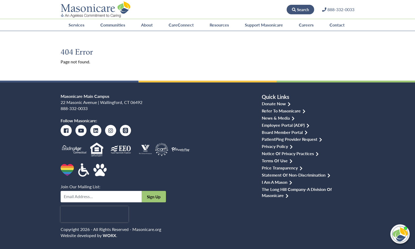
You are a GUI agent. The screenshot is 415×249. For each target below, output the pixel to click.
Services (76, 25)
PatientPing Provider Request (289, 139)
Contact (337, 25)
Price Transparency (280, 168)
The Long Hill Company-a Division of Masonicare (297, 192)
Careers (306, 25)
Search (300, 9)
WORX (109, 235)
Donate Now (268, 9)
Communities (112, 25)
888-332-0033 (74, 108)
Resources (219, 25)
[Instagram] (110, 130)
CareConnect (181, 25)
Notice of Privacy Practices (288, 153)
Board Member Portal (282, 132)
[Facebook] (66, 130)
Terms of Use (275, 161)
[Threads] (125, 130)
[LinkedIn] (95, 130)
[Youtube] (81, 130)
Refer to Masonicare (281, 111)
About (147, 25)
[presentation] (94, 214)
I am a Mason (274, 182)
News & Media (276, 118)
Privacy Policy (275, 146)
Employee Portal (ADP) (283, 125)
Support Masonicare (264, 25)
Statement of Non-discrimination (294, 175)
